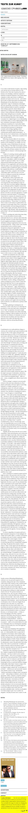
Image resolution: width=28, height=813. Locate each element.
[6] (20, 236)
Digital (3, 26)
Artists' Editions (6, 20)
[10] (14, 441)
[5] (6, 212)
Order (2, 780)
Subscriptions (6, 23)
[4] (19, 201)
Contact (3, 793)
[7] (9, 346)
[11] (21, 648)
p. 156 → (2, 40)
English (2, 12)
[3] (18, 194)
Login (3, 32)
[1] (19, 105)
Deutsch (6, 12)
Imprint (3, 796)
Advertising (5, 790)
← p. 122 (2, 38)
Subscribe (3, 786)
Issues (3, 14)
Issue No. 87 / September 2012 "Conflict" (10, 44)
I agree (22, 811)
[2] (18, 175)
